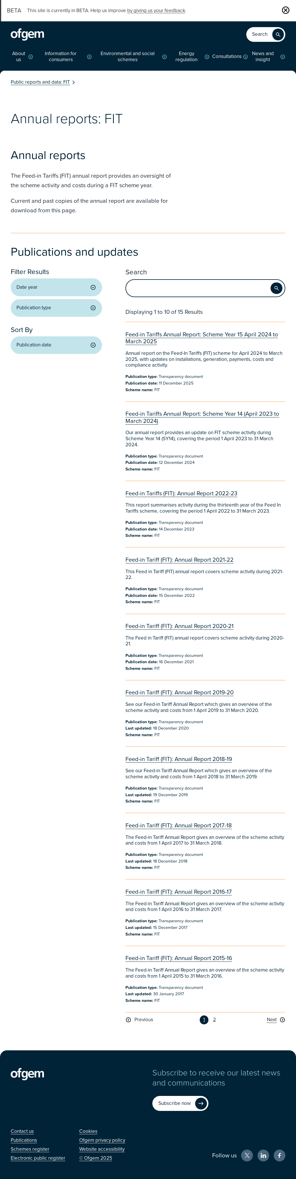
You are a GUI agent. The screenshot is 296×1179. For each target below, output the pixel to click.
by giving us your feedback (156, 11)
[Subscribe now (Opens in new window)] (180, 1103)
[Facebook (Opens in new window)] (280, 1155)
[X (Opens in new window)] (247, 1155)
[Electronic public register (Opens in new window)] (38, 1158)
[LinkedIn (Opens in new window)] (263, 1155)
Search (136, 272)
